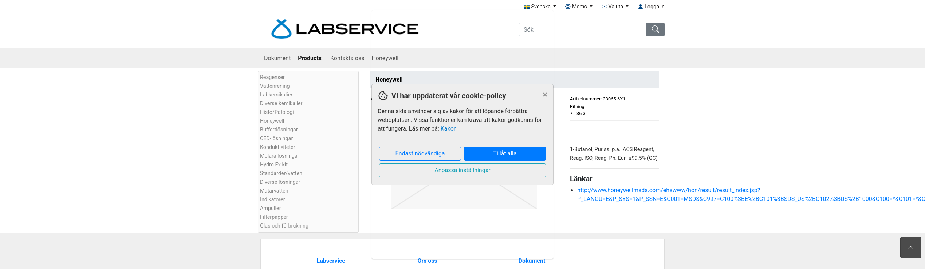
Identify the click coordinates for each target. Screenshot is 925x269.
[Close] (545, 94)
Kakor (448, 128)
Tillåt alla (504, 153)
